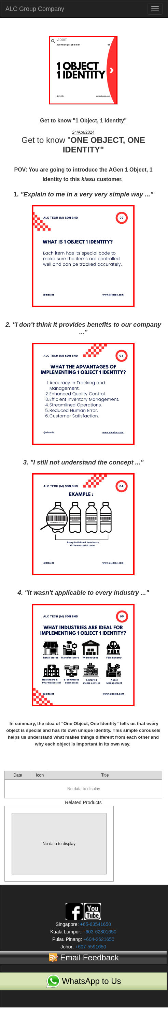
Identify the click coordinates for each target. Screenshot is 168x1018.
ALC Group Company (34, 8)
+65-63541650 (95, 924)
